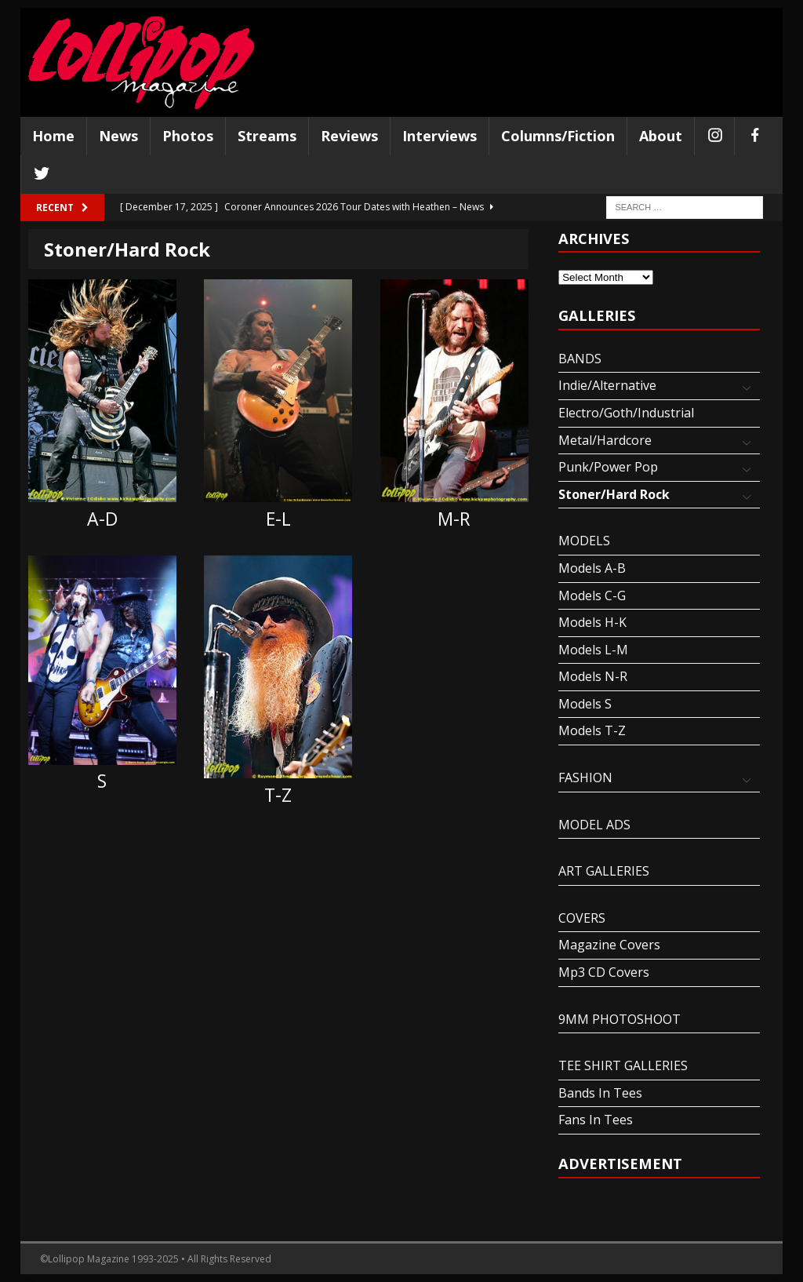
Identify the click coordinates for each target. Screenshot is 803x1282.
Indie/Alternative (607, 385)
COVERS (581, 918)
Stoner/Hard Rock (614, 494)
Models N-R (592, 676)
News (118, 135)
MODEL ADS (594, 824)
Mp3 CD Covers (603, 972)
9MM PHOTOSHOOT (619, 1019)
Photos (187, 135)
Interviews (439, 135)
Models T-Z (592, 730)
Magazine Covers (609, 944)
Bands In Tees (600, 1093)
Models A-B (592, 568)
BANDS (579, 358)
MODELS (584, 540)
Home (53, 135)
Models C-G (592, 595)
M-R (454, 518)
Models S (585, 703)
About (660, 135)
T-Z (278, 794)
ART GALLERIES (603, 871)
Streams (267, 135)
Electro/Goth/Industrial (626, 412)
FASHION (585, 777)
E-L (278, 518)
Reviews (349, 135)
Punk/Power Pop (608, 466)
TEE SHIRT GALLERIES (623, 1065)
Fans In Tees (595, 1119)
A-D (102, 518)
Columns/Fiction (558, 135)
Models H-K (592, 622)
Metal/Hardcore (605, 440)
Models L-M (593, 649)
